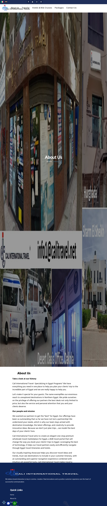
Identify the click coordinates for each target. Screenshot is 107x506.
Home (12, 495)
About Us (13, 498)
